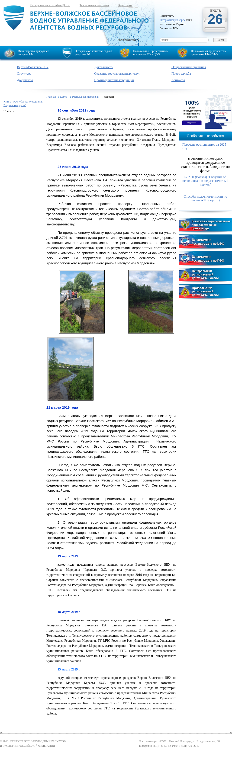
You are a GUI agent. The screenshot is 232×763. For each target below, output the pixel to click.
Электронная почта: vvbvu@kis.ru (50, 5)
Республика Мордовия (85, 96)
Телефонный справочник (94, 5)
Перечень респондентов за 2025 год (204, 146)
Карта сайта (125, 5)
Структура (24, 73)
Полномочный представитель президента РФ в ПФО (208, 52)
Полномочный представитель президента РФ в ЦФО (150, 52)
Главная (51, 96)
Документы (25, 80)
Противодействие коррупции (114, 80)
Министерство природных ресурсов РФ (33, 52)
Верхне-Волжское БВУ (32, 67)
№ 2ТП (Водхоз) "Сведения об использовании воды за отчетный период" (205, 180)
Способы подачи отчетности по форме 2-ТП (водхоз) (205, 198)
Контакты (178, 80)
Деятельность (103, 67)
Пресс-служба (181, 73)
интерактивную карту (172, 20)
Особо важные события (205, 136)
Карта (63, 96)
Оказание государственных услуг (117, 73)
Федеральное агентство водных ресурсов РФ (94, 52)
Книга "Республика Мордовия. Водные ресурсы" (23, 103)
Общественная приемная (188, 67)
